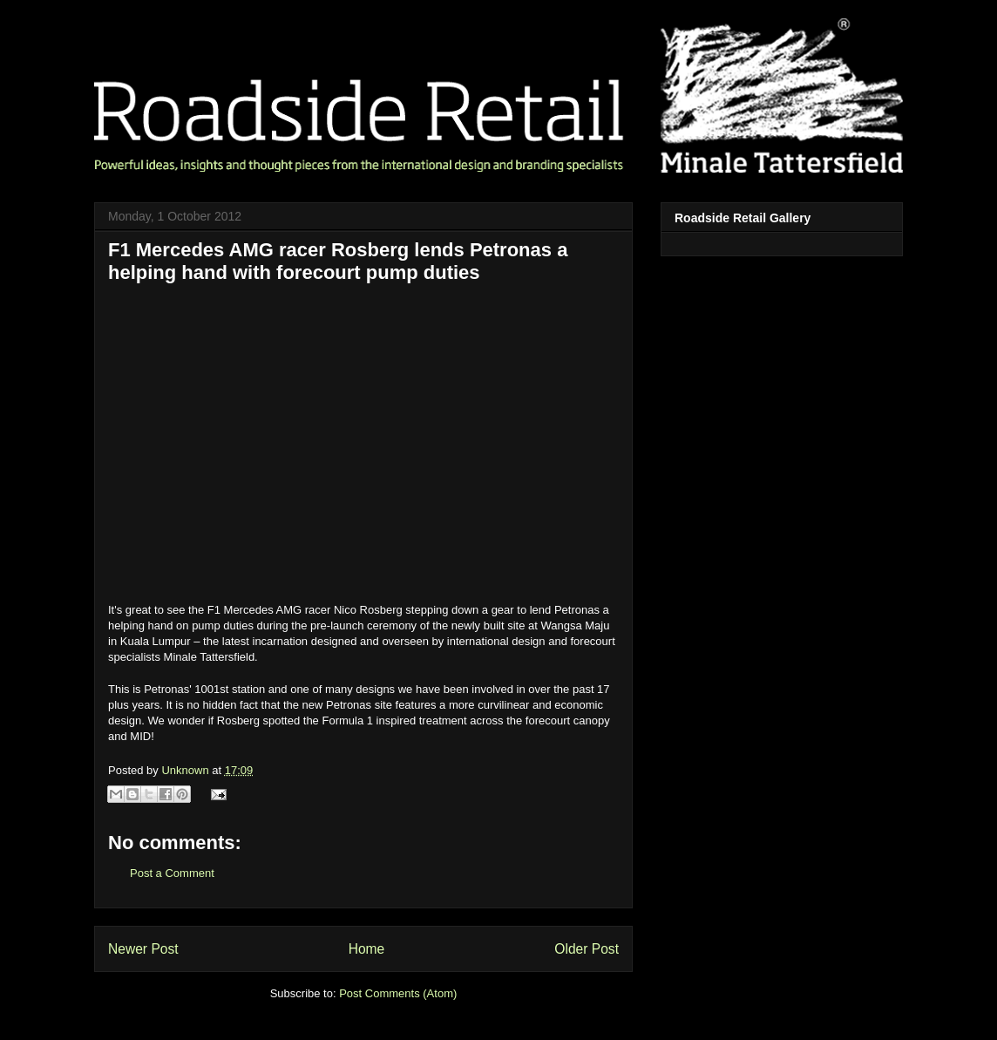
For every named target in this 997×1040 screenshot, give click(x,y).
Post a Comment (172, 873)
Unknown (186, 770)
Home (367, 948)
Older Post (586, 948)
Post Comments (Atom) (398, 993)
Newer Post (143, 948)
